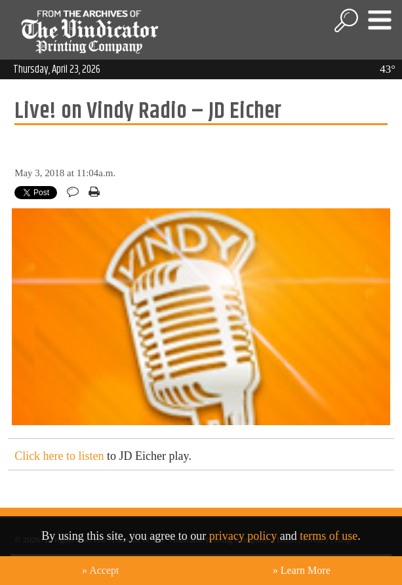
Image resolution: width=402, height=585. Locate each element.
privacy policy (243, 535)
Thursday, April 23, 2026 (56, 69)
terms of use (328, 535)
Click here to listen (59, 455)
